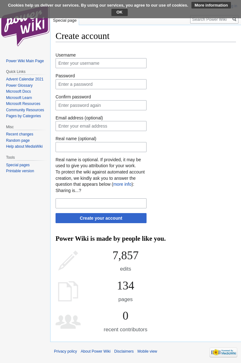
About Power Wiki (95, 351)
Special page (65, 20)
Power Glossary (19, 85)
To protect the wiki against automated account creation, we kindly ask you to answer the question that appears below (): (100, 178)
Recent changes (19, 134)
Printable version (20, 171)
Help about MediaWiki (24, 146)
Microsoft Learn (19, 98)
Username (66, 55)
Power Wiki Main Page (25, 61)
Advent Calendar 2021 (24, 79)
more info (122, 184)
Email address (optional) (79, 117)
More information (211, 5)
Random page (17, 140)
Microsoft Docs (18, 91)
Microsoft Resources (23, 104)
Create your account (101, 218)
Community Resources (25, 110)
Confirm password (73, 96)
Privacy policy (65, 351)
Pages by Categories (23, 116)
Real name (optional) (76, 138)
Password (65, 75)
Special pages (17, 165)
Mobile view (147, 351)
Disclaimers (124, 351)
